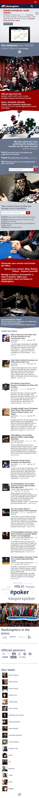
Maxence (8, 768)
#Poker (23, 15)
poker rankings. (30, 148)
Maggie (8, 788)
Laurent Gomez (10, 742)
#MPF (33, 592)
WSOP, (4, 96)
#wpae (30, 586)
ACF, (20, 96)
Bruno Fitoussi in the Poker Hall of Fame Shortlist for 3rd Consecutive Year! (23, 336)
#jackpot (5, 589)
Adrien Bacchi (10, 728)
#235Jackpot (17, 601)
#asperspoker (21, 598)
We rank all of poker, (8, 106)
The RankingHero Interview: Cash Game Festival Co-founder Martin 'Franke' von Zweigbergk (24, 534)
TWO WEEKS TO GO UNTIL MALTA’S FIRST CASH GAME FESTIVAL (22, 437)
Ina (6, 762)
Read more (20, 378)
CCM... (26, 96)
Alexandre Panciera (12, 735)
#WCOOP (17, 583)
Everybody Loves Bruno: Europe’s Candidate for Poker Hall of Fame (24, 385)
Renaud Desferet (11, 722)
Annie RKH (14, 340)
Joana (7, 775)
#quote (6, 593)
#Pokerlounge (28, 583)
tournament (32, 158)
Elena (7, 782)
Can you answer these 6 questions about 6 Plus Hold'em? (24, 510)
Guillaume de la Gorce (13, 715)
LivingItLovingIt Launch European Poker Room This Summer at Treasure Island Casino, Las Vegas (24, 411)
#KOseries (6, 595)
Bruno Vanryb (10, 688)
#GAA (33, 589)
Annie (7, 755)
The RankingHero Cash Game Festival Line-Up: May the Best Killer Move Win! (23, 485)
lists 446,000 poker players (17, 47)
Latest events (8, 24)
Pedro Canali (9, 708)
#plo (9, 587)
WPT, (10, 96)
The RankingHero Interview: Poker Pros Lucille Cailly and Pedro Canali (24, 559)
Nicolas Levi (9, 695)
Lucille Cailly (9, 702)
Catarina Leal (10, 748)
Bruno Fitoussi (10, 675)
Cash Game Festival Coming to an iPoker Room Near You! (24, 361)
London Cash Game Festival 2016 (22, 489)
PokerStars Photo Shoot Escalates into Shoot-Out (20, 461)
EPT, (16, 96)
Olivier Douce (10, 682)
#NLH (19, 586)
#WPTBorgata (33, 594)
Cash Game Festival (17, 441)
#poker (19, 592)
